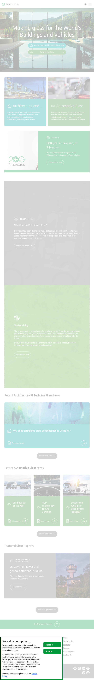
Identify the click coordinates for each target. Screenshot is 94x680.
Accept (49, 651)
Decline (49, 644)
